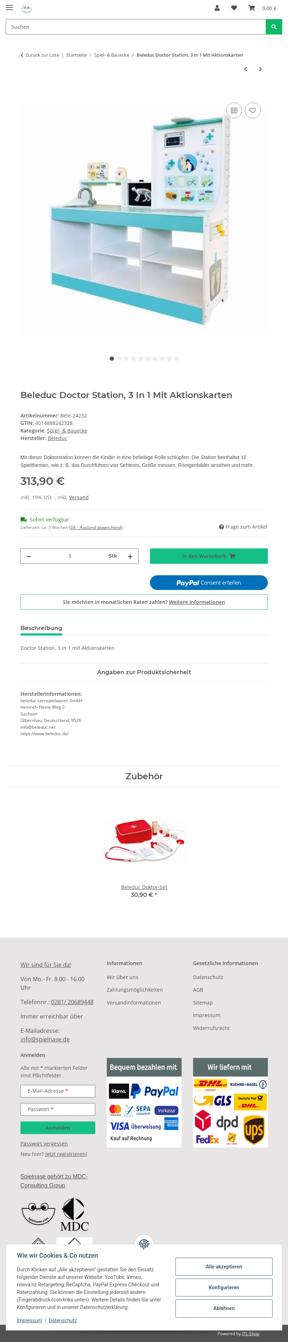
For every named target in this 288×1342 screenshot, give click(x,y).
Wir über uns (122, 977)
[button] (217, 8)
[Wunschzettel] (234, 8)
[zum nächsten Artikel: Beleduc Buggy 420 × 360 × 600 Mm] (260, 69)
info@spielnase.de (45, 1039)
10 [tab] (176, 358)
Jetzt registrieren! (66, 1153)
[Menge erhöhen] (130, 556)
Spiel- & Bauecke (67, 430)
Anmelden (57, 1127)
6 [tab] (148, 358)
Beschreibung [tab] (41, 628)
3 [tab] (126, 358)
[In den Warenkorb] (26, 93)
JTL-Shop (250, 1334)
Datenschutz (64, 1320)
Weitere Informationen (197, 602)
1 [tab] (112, 358)
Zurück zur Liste (42, 55)
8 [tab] (162, 358)
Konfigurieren (223, 1287)
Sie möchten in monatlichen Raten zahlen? (144, 602)
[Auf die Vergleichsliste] (234, 110)
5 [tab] (140, 358)
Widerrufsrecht (211, 1028)
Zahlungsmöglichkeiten (135, 989)
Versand (79, 497)
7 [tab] (155, 358)
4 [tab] (133, 358)
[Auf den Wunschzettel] (253, 110)
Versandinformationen (134, 1002)
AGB (198, 989)
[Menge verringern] (29, 556)
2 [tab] (119, 358)
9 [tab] (169, 358)
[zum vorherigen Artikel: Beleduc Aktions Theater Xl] (245, 69)
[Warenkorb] (262, 8)
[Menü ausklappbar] (9, 4)
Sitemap (203, 1002)
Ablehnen (223, 1308)
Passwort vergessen (44, 1143)
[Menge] (70, 556)
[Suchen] (136, 26)
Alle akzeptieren (223, 1267)
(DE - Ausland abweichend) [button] (96, 527)
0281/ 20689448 (72, 1002)
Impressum (30, 1320)
